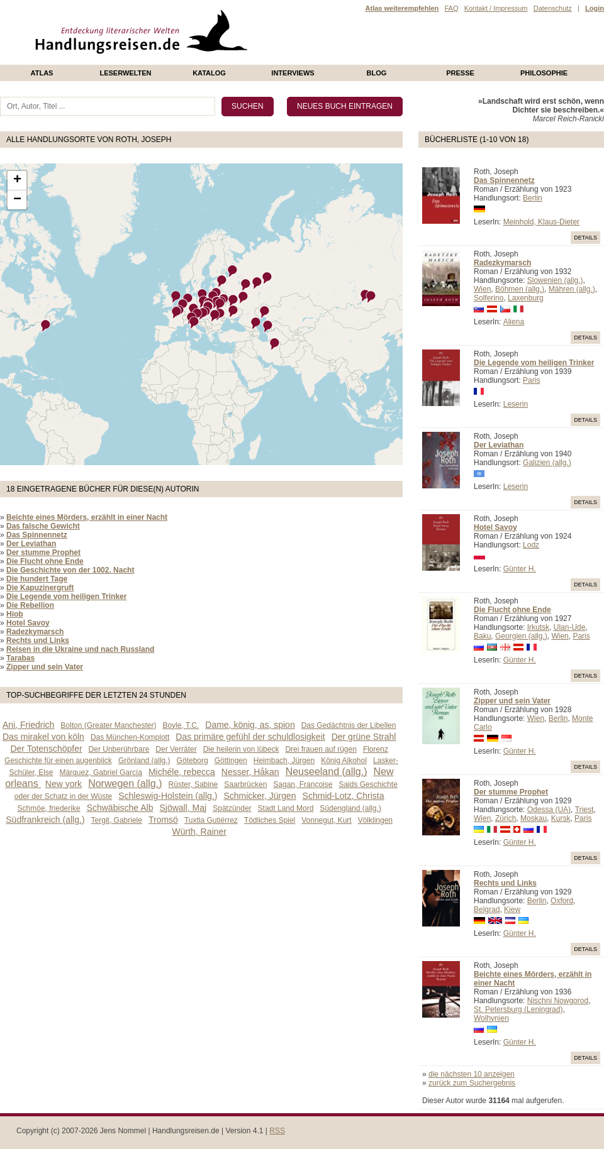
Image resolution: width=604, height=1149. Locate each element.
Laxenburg (526, 298)
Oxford (562, 900)
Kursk (561, 818)
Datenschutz (553, 8)
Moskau (533, 818)
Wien (482, 289)
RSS (277, 1130)
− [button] (17, 199)
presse (460, 73)
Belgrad (487, 909)
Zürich (505, 818)
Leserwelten (125, 73)
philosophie (544, 73)
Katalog (209, 73)
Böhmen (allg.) (519, 289)
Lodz (531, 545)
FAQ (451, 8)
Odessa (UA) (549, 809)
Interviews (292, 73)
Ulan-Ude (570, 627)
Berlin (532, 198)
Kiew (512, 909)
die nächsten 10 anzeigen (471, 1074)
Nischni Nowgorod (557, 1000)
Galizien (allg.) (547, 462)
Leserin (515, 404)
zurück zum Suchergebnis (471, 1083)
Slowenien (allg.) (555, 280)
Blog (377, 73)
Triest (584, 809)
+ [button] (17, 180)
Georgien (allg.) (521, 636)
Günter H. (519, 568)
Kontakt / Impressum (496, 8)
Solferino (488, 298)
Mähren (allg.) (572, 289)
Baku (482, 636)
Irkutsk (538, 627)
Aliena (513, 321)
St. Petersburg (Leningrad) (518, 1009)
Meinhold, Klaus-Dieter (541, 221)
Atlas (42, 73)
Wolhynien (491, 1018)
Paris (531, 380)
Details (585, 237)
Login (594, 8)
